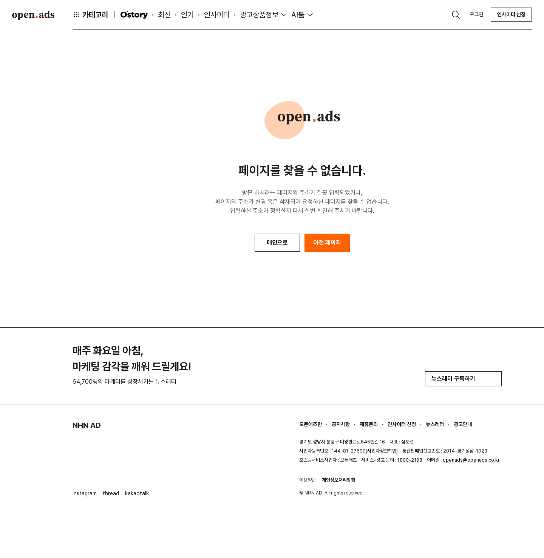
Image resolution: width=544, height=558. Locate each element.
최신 (164, 14)
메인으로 (277, 242)
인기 (187, 14)
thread (111, 493)
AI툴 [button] (297, 14)
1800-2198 (409, 460)
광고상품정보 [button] (259, 14)
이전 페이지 (327, 242)
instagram (85, 493)
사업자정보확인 (381, 451)
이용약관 (307, 480)
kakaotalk (137, 493)
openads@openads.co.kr (471, 460)
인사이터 (217, 14)
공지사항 (341, 424)
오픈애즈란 (310, 424)
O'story (134, 15)
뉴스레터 (435, 424)
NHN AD (87, 425)
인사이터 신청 (511, 14)
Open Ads (33, 15)
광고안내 (463, 424)
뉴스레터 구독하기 (463, 378)
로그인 (476, 14)
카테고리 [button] (90, 14)
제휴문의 (369, 424)
